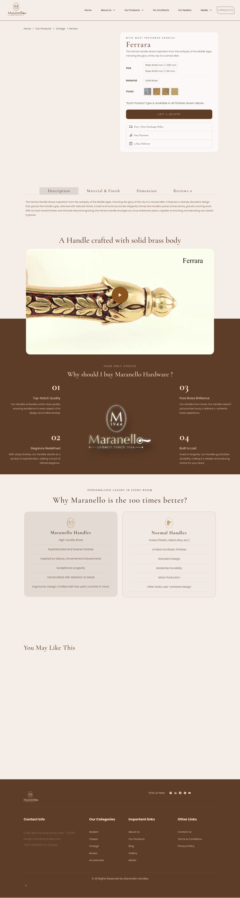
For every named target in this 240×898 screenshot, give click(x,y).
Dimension (147, 191)
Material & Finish (103, 191)
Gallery (132, 853)
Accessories (96, 860)
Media (132, 860)
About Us (134, 832)
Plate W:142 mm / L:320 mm (160, 65)
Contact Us (184, 832)
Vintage (60, 28)
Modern (94, 832)
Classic (93, 839)
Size (128, 68)
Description (59, 191)
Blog (131, 846)
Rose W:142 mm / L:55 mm (160, 71)
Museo (93, 853)
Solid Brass (151, 80)
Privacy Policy (186, 846)
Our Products (43, 28)
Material (131, 80)
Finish (130, 91)
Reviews (183, 191)
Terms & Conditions (190, 839)
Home (27, 28)
